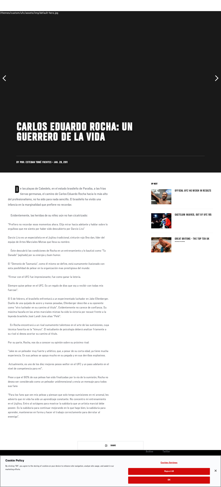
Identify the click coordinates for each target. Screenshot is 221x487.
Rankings (23, 12)
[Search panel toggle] (210, 13)
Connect (156, 12)
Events (9, 12)
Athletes (38, 12)
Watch (170, 12)
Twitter (166, 451)
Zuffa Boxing (186, 12)
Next (215, 78)
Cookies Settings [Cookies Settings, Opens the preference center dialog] (169, 463)
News (51, 12)
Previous (5, 78)
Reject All (169, 471)
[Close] (215, 470)
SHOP (201, 12)
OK (169, 480)
